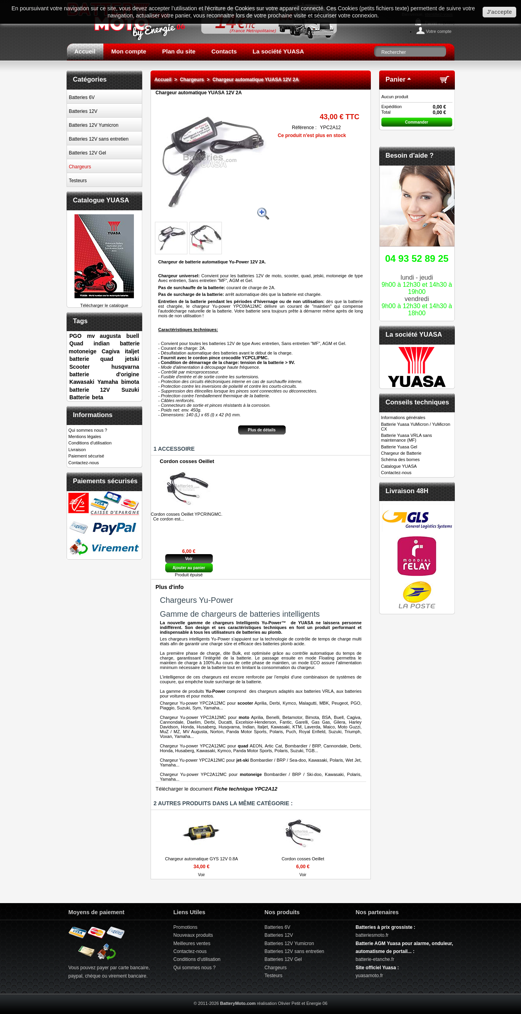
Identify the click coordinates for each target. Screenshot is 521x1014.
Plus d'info (170, 587)
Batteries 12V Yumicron (93, 125)
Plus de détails (261, 430)
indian (102, 343)
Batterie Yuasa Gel (399, 446)
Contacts (224, 51)
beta (97, 397)
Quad (76, 343)
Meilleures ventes (192, 943)
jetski (132, 359)
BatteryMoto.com (238, 1003)
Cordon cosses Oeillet (187, 461)
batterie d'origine (104, 374)
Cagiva (111, 351)
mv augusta (104, 336)
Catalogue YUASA (101, 200)
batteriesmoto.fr (372, 935)
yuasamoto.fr (369, 975)
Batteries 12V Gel (87, 153)
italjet (132, 351)
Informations (93, 414)
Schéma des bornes (400, 459)
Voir (189, 559)
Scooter (79, 367)
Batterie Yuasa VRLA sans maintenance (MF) (406, 437)
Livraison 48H (407, 490)
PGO (75, 336)
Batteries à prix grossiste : (386, 927)
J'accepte (499, 12)
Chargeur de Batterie (401, 453)
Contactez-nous (84, 462)
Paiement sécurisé (87, 456)
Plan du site (178, 51)
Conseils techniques (417, 402)
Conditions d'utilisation (90, 442)
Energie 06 (316, 1003)
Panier (395, 79)
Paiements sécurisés (105, 480)
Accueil (84, 51)
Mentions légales (85, 436)
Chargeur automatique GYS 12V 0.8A (201, 858)
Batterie (79, 397)
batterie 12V (89, 390)
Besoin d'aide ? (409, 155)
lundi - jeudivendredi (417, 283)
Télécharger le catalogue (104, 303)
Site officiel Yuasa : (377, 967)
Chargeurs (80, 167)
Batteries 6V (82, 97)
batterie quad (91, 359)
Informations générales (403, 417)
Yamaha (107, 382)
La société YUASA (278, 51)
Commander (416, 122)
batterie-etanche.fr (375, 959)
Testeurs (78, 180)
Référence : (304, 127)
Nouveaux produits (193, 935)
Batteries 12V (83, 111)
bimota (130, 382)
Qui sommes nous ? (88, 430)
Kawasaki (81, 382)
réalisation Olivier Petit (278, 1003)
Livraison (77, 449)
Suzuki (130, 390)
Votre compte (439, 31)
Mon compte (128, 51)
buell (132, 336)
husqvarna (125, 367)
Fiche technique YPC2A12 (245, 789)
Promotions (186, 927)
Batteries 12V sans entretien (99, 139)
